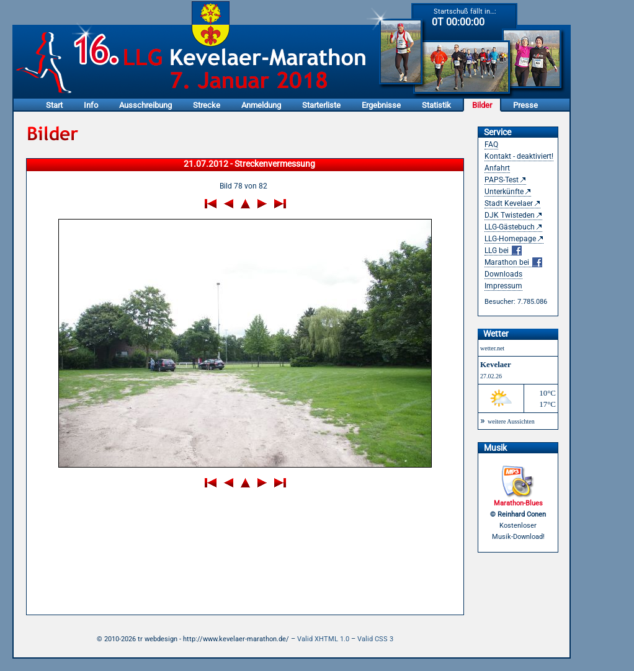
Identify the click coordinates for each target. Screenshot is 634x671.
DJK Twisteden (509, 215)
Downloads (503, 274)
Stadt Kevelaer (508, 203)
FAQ (491, 144)
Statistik (436, 105)
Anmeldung (261, 105)
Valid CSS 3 (375, 639)
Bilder (482, 105)
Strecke (206, 105)
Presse (525, 105)
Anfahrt (497, 168)
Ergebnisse (381, 105)
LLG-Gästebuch (509, 227)
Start (54, 105)
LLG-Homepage (510, 238)
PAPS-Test (501, 180)
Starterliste (321, 105)
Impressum (503, 286)
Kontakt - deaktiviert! (518, 156)
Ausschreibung (145, 105)
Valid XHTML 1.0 (323, 639)
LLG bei (503, 251)
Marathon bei (513, 262)
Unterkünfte (504, 191)
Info (91, 105)
